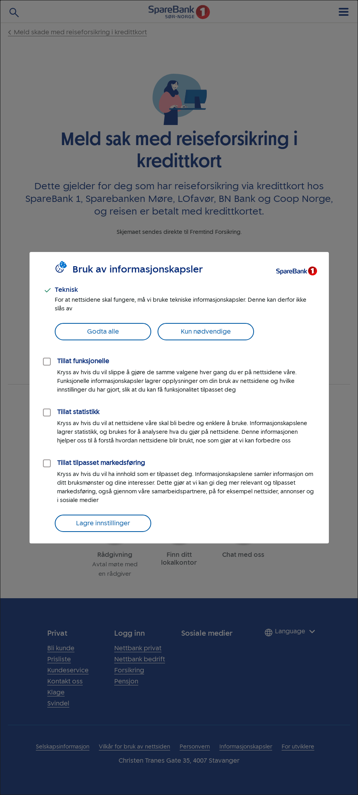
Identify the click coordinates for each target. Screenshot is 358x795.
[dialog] (179, 397)
